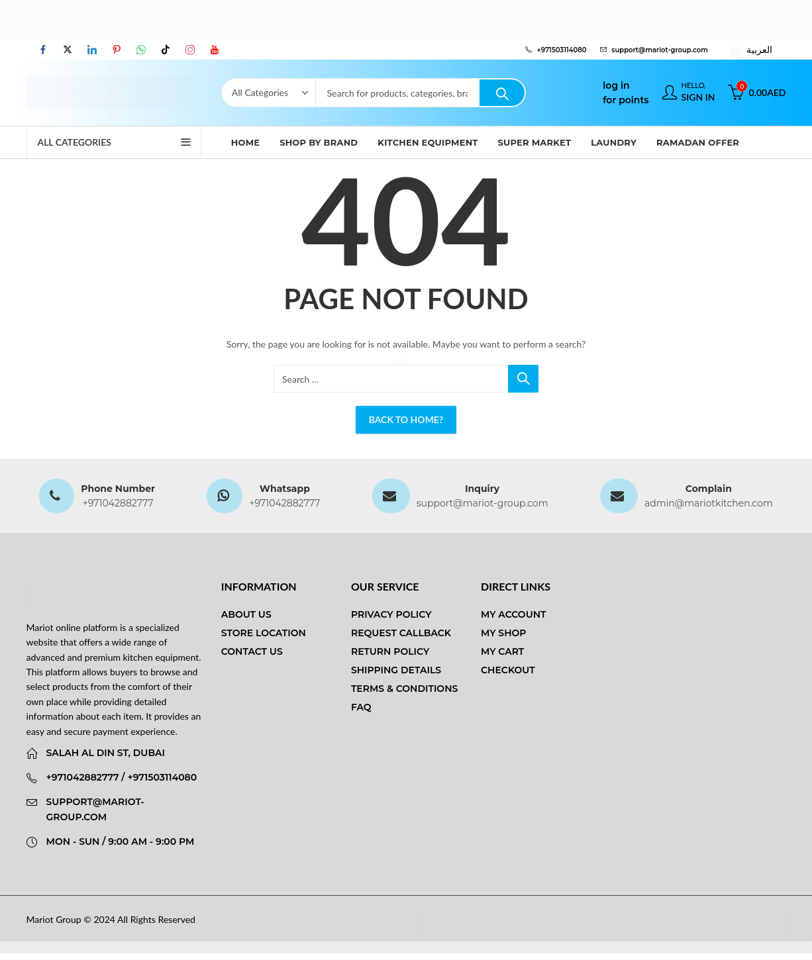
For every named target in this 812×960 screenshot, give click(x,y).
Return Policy (390, 651)
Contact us (252, 651)
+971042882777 (118, 503)
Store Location (263, 633)
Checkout (508, 670)
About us (246, 614)
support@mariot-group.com (482, 503)
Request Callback (401, 633)
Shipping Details (396, 670)
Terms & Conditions (404, 689)
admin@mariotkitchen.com (708, 503)
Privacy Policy (391, 614)
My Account (513, 614)
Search (502, 92)
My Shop (503, 633)
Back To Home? (406, 419)
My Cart (502, 651)
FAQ (361, 707)
